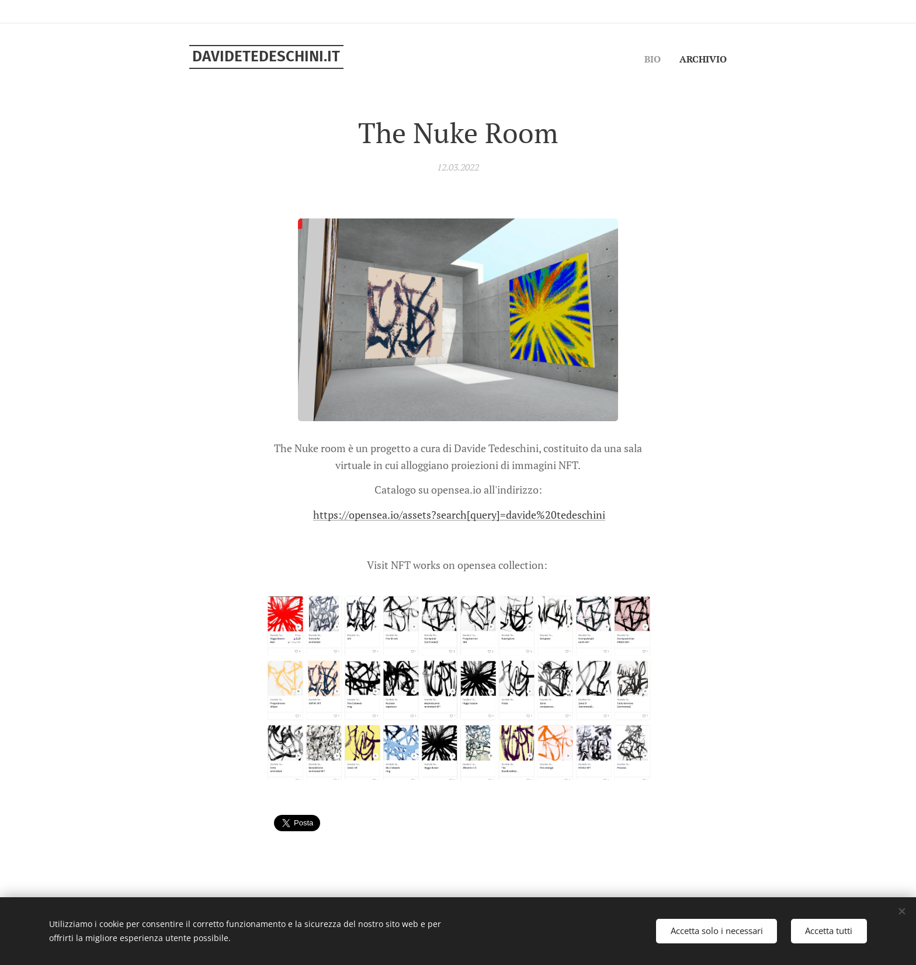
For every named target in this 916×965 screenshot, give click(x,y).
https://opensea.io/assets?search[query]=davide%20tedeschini (459, 515)
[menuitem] (652, 59)
